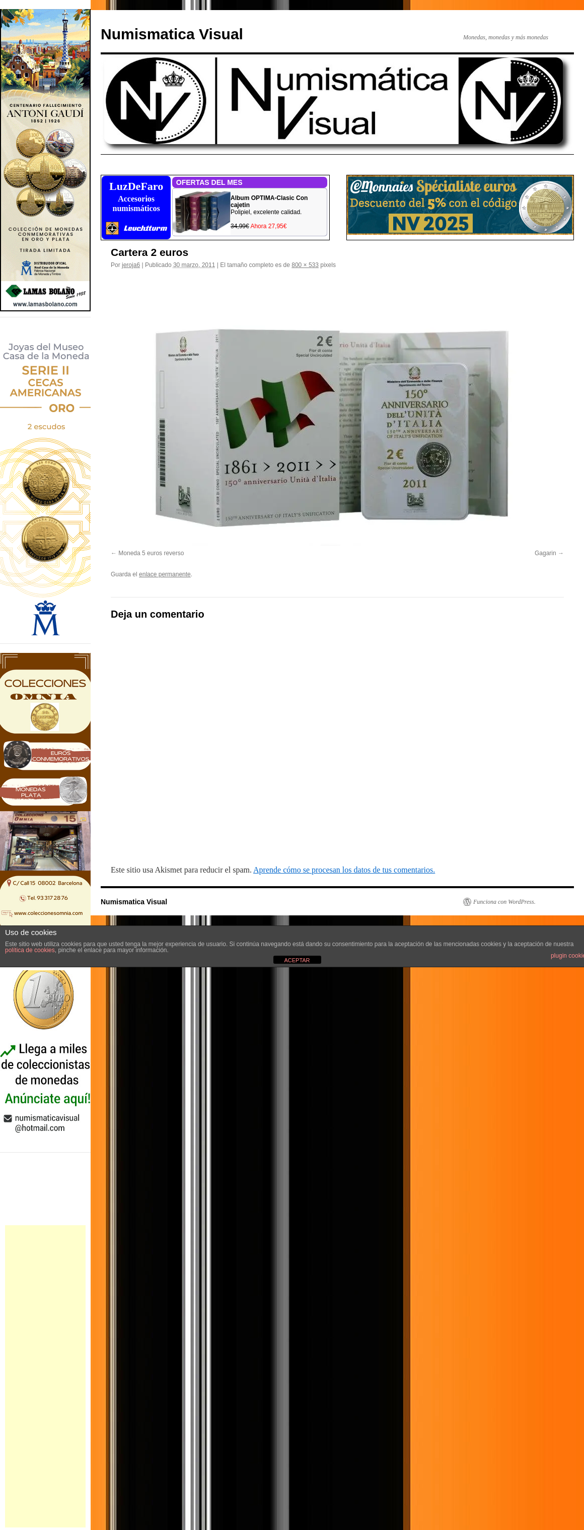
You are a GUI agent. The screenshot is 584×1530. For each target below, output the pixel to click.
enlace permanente (165, 574)
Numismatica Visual (172, 34)
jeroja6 (131, 265)
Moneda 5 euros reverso (151, 553)
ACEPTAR (297, 960)
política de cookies (30, 950)
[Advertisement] (45, 1376)
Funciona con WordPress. (504, 901)
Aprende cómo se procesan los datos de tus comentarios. (344, 870)
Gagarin (545, 553)
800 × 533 (305, 265)
